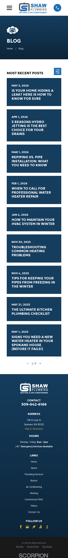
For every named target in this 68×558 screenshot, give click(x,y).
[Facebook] (21, 527)
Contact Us (34, 511)
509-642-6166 (34, 404)
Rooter (33, 480)
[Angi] (40, 527)
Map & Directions (34, 428)
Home (34, 461)
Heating (34, 493)
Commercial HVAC (34, 499)
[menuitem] (20, 547)
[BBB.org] (47, 527)
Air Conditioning (34, 486)
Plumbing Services (34, 474)
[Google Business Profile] (27, 527)
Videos (34, 505)
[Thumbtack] (34, 527)
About (34, 467)
